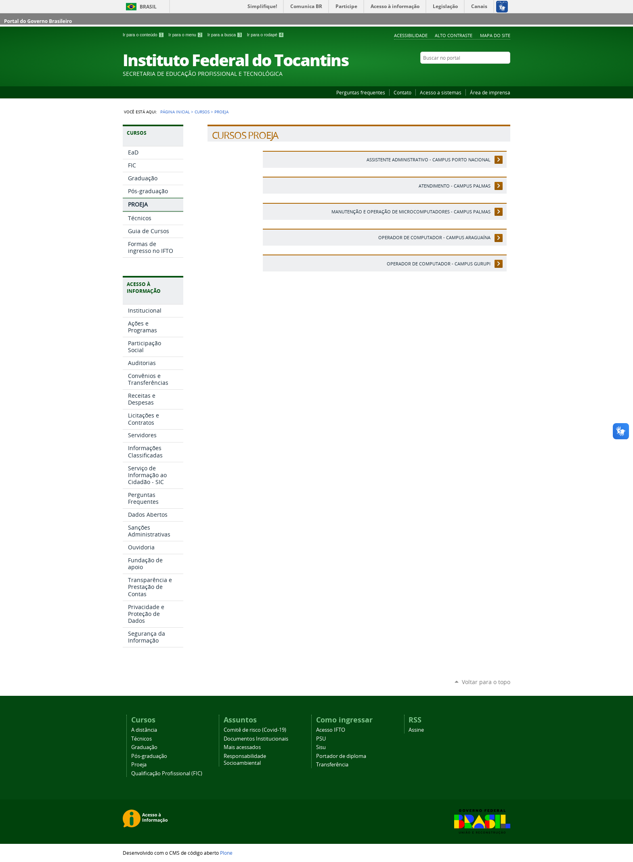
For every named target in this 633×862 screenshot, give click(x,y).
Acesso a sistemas (440, 92)
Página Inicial (175, 112)
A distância (144, 729)
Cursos (202, 112)
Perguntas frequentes (360, 92)
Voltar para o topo (486, 682)
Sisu (321, 747)
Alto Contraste (453, 35)
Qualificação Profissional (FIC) (166, 773)
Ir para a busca (226, 34)
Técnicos (141, 738)
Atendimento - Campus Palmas (454, 186)
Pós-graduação (149, 756)
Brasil (148, 6)
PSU (321, 738)
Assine (416, 729)
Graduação (144, 747)
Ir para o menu (186, 34)
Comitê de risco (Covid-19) (255, 729)
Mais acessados (242, 747)
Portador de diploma (341, 756)
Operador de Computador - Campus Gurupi (438, 264)
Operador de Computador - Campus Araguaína (434, 237)
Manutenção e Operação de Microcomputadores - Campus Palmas (410, 212)
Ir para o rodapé (265, 34)
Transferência (332, 764)
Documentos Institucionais (256, 738)
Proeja (139, 764)
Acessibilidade (411, 35)
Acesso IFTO (330, 729)
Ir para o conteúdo (144, 34)
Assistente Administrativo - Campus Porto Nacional (428, 160)
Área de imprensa (490, 92)
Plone (226, 852)
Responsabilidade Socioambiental (245, 759)
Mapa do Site (495, 35)
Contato (402, 92)
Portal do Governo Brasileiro (38, 21)
